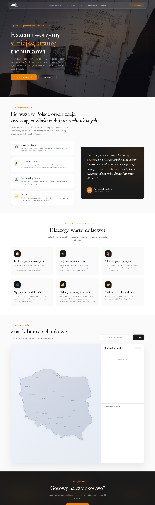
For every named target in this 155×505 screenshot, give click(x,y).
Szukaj (138, 337)
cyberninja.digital (87, 501)
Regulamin (140, 501)
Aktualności (92, 5)
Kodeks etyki (74, 484)
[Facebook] (12, 491)
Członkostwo (70, 5)
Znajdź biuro (47, 82)
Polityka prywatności (128, 501)
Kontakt (104, 5)
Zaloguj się (137, 5)
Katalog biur (100, 477)
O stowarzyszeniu (54, 5)
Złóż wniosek (77, 452)
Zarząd (72, 477)
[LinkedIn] (18, 491)
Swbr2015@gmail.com (131, 474)
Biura (82, 5)
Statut (72, 480)
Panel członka (101, 480)
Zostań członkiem (23, 82)
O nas (72, 474)
